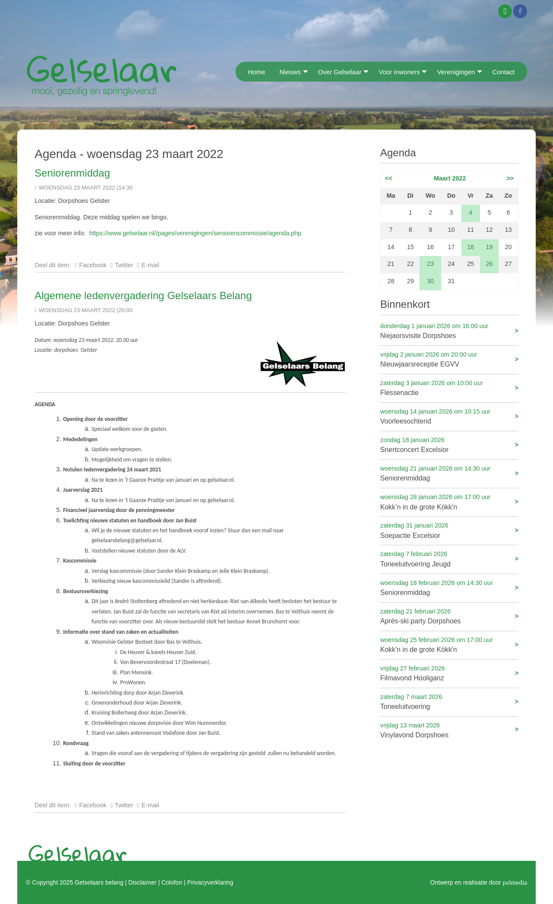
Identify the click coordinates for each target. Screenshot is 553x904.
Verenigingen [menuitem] (456, 72)
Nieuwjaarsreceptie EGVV (449, 359)
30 (430, 281)
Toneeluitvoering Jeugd (449, 558)
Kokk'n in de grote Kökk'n (449, 644)
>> (510, 178)
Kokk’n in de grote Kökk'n (449, 501)
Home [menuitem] (256, 72)
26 (489, 263)
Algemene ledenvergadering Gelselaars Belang (143, 295)
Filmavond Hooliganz (449, 673)
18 (470, 246)
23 (430, 263)
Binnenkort (405, 304)
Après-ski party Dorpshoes (449, 616)
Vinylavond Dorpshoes (449, 730)
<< (388, 178)
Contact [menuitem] (503, 72)
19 (489, 246)
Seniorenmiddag (72, 173)
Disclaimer (142, 882)
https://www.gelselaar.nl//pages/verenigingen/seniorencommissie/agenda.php (195, 233)
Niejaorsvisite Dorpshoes (449, 330)
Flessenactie (449, 387)
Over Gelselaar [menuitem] (340, 72)
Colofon (172, 882)
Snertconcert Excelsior (449, 444)
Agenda (398, 152)
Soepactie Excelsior (449, 530)
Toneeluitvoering (449, 701)
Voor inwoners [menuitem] (399, 72)
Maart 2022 (450, 178)
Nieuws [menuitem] (290, 72)
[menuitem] (238, 71)
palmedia (515, 882)
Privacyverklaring (210, 882)
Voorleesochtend (449, 416)
